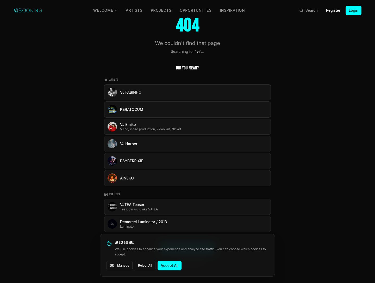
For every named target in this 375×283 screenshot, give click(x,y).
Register (333, 10)
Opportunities (195, 10)
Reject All (145, 265)
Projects (161, 10)
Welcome (105, 10)
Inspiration (232, 10)
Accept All (169, 265)
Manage (119, 265)
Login (353, 10)
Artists (134, 10)
